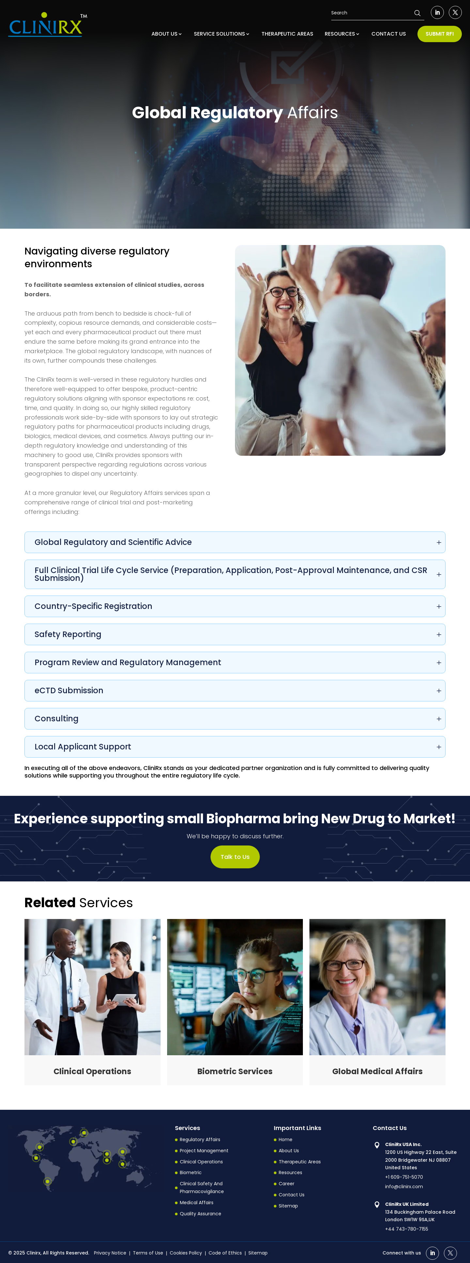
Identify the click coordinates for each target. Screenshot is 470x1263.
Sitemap (288, 1206)
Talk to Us (235, 857)
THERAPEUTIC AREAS (287, 34)
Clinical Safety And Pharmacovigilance (202, 1187)
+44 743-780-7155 (406, 1229)
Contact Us (292, 1194)
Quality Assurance (200, 1213)
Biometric (191, 1173)
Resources (290, 1173)
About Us (289, 1150)
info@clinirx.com (404, 1186)
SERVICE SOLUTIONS (219, 34)
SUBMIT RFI (440, 34)
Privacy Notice (110, 1253)
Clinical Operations (201, 1161)
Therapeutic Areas (300, 1161)
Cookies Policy (186, 1253)
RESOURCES (340, 34)
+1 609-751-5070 (404, 1177)
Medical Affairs (196, 1202)
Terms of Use (148, 1253)
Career (286, 1183)
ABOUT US (164, 34)
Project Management (204, 1150)
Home (285, 1139)
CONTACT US (388, 34)
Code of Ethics (225, 1253)
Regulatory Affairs (200, 1139)
